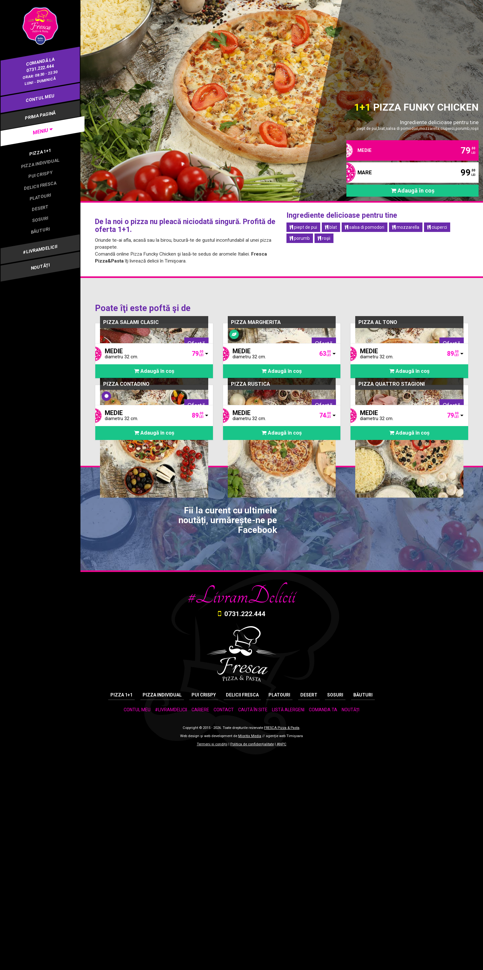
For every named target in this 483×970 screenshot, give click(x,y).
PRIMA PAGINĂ (40, 115)
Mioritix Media (249, 952)
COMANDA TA (323, 924)
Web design (189, 952)
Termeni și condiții (212, 960)
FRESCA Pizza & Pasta (281, 943)
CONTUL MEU (40, 98)
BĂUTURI (40, 230)
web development (218, 952)
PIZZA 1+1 (40, 151)
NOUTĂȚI (40, 266)
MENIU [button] (41, 131)
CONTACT (224, 924)
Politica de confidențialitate (252, 960)
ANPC (281, 960)
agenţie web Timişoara (284, 952)
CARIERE (200, 924)
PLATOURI (40, 196)
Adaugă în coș (412, 191)
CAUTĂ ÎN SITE (253, 924)
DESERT (40, 208)
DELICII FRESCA (40, 185)
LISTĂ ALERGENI (288, 924)
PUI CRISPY (40, 174)
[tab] (40, 131)
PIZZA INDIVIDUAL (40, 163)
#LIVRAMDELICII (40, 249)
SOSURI (40, 219)
